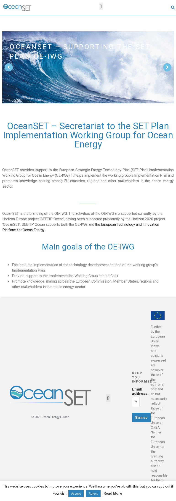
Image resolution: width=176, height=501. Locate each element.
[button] (101, 6)
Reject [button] (93, 493)
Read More (113, 493)
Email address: (135, 391)
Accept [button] (76, 493)
